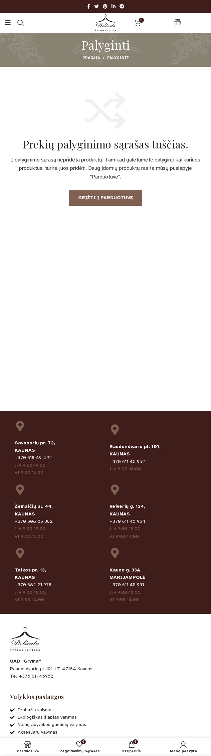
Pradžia (91, 58)
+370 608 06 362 (34, 521)
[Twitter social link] (96, 6)
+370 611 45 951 (127, 585)
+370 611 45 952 (127, 461)
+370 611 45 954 (128, 521)
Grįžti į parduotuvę (105, 198)
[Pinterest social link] (105, 6)
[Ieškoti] (20, 22)
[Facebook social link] (88, 6)
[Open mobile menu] (8, 22)
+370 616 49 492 (33, 457)
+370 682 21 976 (33, 585)
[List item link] (105, 676)
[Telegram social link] (122, 6)
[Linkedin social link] (114, 6)
